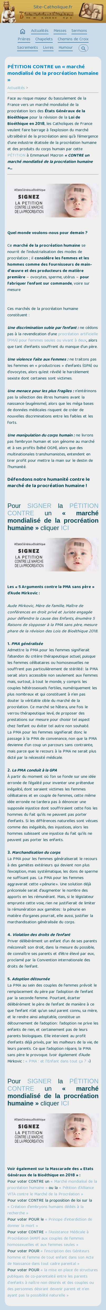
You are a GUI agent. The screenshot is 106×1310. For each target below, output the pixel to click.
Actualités (40, 31)
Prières (24, 39)
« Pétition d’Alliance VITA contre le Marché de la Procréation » (50, 1191)
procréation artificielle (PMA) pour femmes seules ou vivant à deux (52, 338)
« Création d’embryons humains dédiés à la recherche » (45, 1210)
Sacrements (27, 48)
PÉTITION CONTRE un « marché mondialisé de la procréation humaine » (52, 73)
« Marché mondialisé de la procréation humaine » (52, 1185)
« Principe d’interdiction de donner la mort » (49, 1223)
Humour (66, 48)
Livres (48, 48)
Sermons (79, 31)
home (22, 31)
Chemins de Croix (73, 39)
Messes (60, 31)
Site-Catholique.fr (53, 7)
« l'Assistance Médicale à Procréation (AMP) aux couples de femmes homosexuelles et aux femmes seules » (48, 1239)
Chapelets (44, 39)
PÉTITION (16, 155)
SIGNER (39, 505)
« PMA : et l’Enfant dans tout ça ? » (57, 1061)
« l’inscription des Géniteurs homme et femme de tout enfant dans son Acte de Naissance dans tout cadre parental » (50, 1258)
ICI (65, 527)
